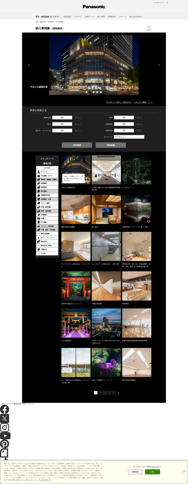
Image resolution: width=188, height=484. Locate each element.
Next (159, 65)
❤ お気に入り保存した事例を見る (119, 102)
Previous (29, 65)
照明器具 (51, 22)
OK (152, 472)
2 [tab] (90, 92)
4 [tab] (97, 92)
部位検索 (111, 145)
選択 (62, 117)
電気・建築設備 (40, 22)
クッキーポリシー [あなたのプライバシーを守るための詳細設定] (45, 480)
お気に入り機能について (143, 102)
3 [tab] (94, 92)
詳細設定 (135, 472)
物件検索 (77, 145)
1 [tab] (87, 92)
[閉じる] (184, 471)
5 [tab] (101, 92)
